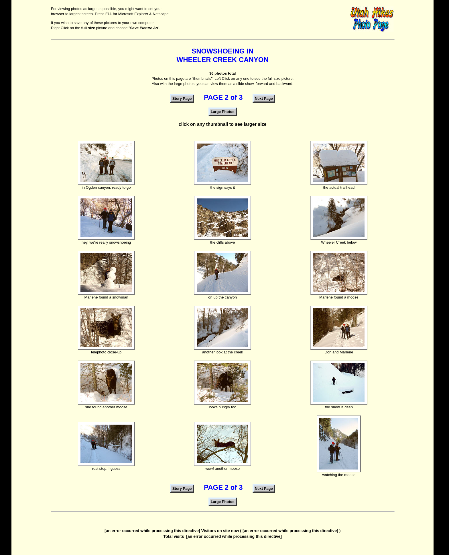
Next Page (264, 98)
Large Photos (223, 112)
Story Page (182, 98)
